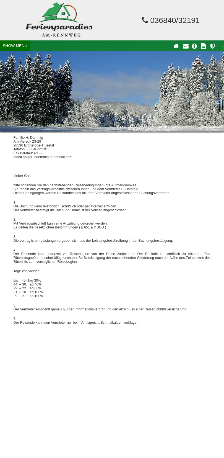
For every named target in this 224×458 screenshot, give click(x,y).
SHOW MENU (15, 45)
